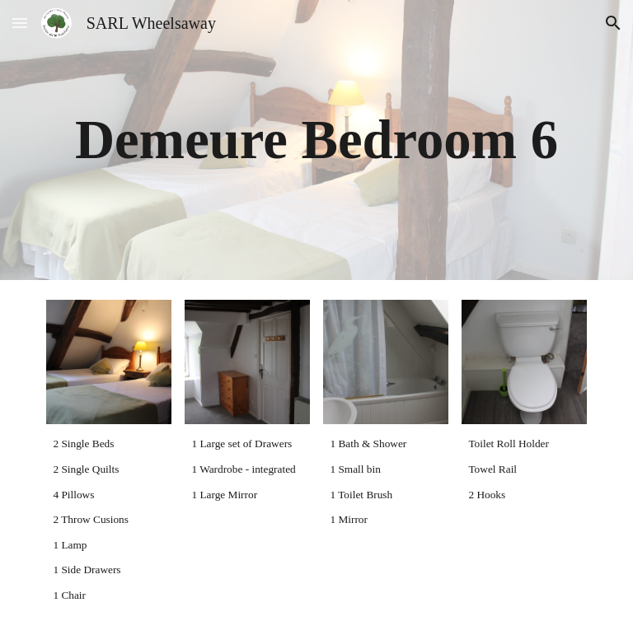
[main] (316, 140)
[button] (20, 22)
